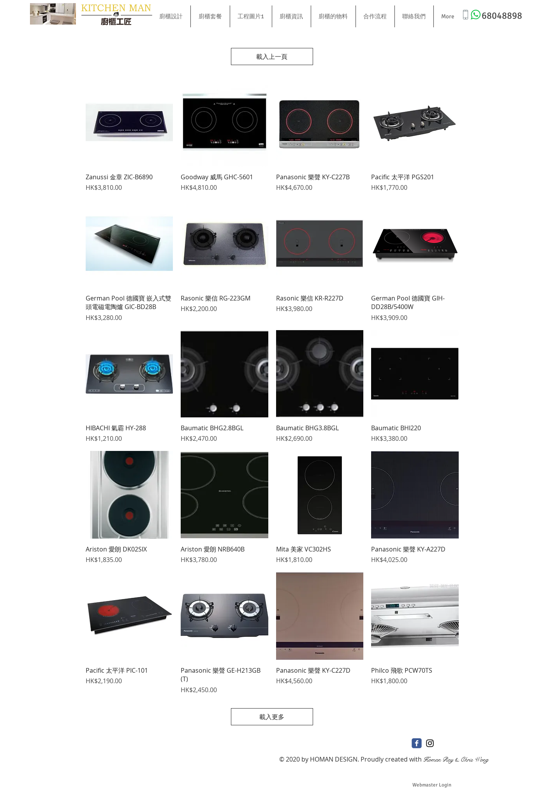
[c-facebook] (417, 743)
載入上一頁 (272, 56)
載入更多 (272, 716)
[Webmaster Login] (431, 784)
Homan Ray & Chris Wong (455, 759)
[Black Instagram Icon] (430, 743)
